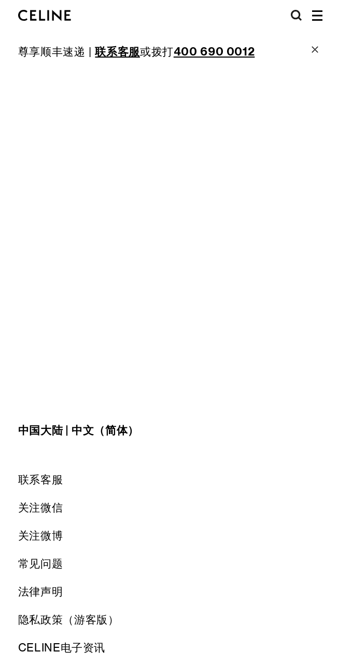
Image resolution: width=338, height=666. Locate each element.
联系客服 (40, 479)
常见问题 (40, 563)
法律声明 (40, 591)
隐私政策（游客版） (68, 619)
